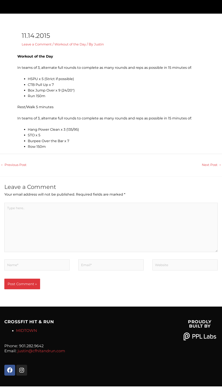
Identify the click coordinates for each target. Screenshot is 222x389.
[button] (111, 5)
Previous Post (14, 165)
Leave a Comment (38, 44)
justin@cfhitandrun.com (41, 353)
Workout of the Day (73, 44)
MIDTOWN (26, 333)
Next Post (211, 165)
